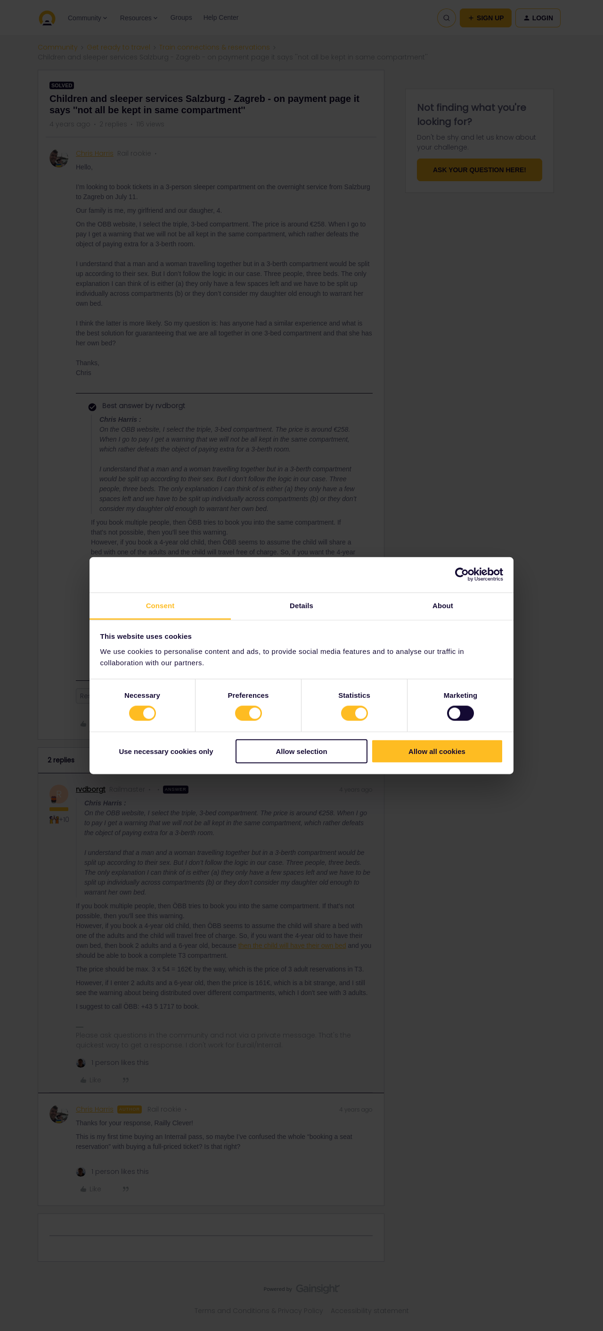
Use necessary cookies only (166, 751)
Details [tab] (301, 605)
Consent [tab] (160, 605)
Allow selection (301, 751)
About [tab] (442, 605)
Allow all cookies (436, 751)
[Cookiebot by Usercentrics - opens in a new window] (462, 575)
